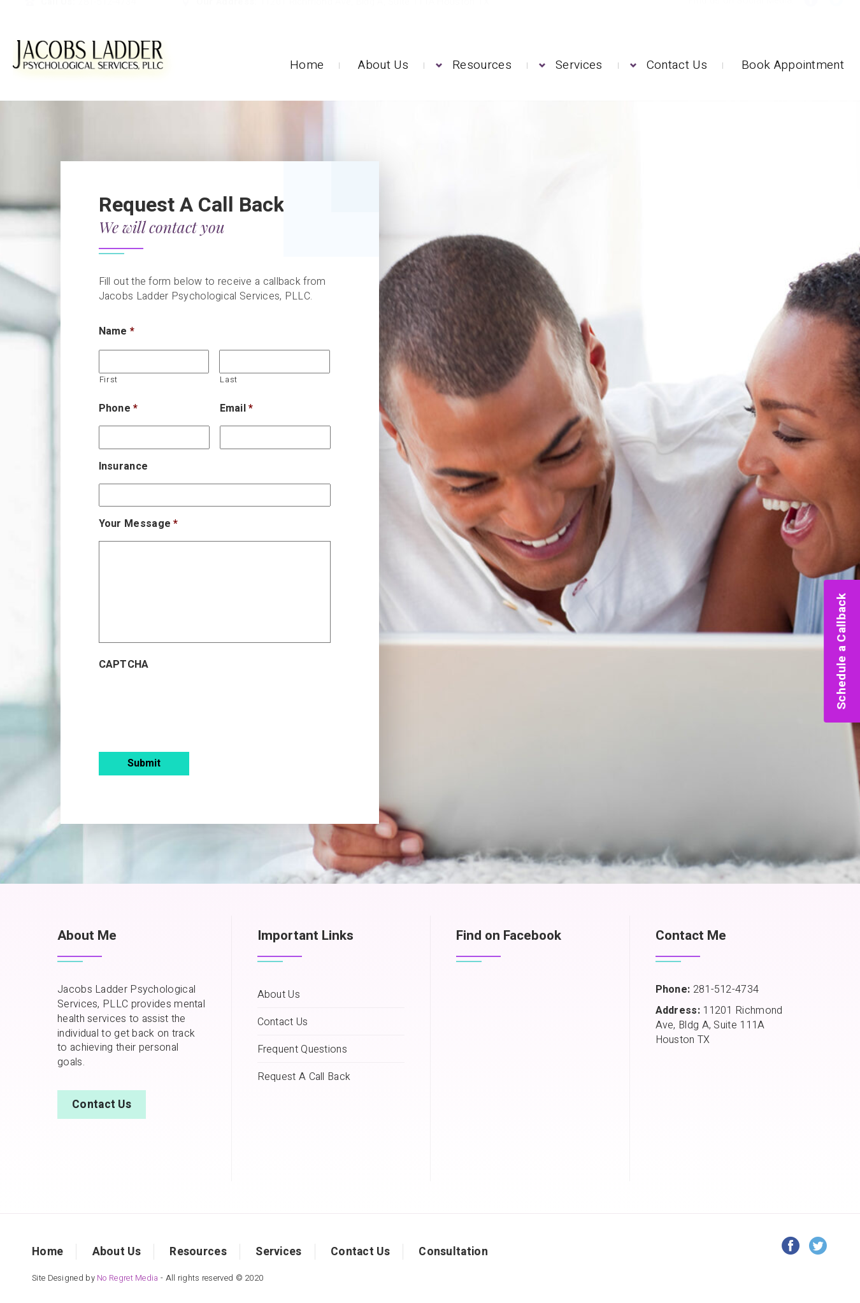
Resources (482, 65)
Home (307, 65)
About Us (383, 65)
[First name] (154, 361)
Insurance (123, 466)
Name (117, 331)
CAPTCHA (124, 665)
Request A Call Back (304, 1077)
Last (229, 379)
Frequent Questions (302, 1049)
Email (237, 408)
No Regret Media (128, 1278)
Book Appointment (793, 65)
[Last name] (274, 361)
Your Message (138, 524)
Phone (118, 408)
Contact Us (677, 65)
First (108, 379)
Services (578, 65)
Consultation (453, 1252)
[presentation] (195, 706)
